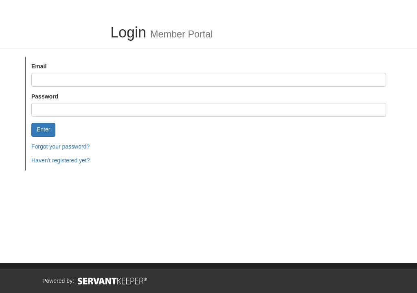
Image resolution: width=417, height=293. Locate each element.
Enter (43, 129)
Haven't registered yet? (60, 160)
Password (44, 96)
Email (38, 66)
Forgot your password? (60, 146)
